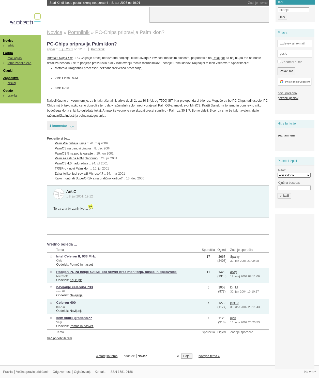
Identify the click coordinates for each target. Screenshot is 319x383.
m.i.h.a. (60, 306)
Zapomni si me (290, 62)
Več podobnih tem (59, 338)
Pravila (8, 372)
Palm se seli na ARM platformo (76, 158)
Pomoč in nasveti (82, 264)
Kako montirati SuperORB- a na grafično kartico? (89, 178)
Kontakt (100, 372)
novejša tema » (209, 356)
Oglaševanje (82, 372)
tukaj (97, 110)
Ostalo (8, 91)
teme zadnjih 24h (20, 63)
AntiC (71, 191)
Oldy (59, 260)
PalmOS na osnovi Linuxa (73, 148)
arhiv (11, 45)
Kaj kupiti (76, 280)
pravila (12, 95)
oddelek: (152, 356)
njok (233, 318)
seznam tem (286, 135)
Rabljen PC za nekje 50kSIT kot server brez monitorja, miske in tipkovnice (116, 272)
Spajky (235, 256)
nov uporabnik (287, 93)
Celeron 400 (66, 302)
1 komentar (58, 126)
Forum (8, 53)
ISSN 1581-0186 (121, 372)
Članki (7, 70)
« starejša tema (106, 356)
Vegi (59, 322)
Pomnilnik (97, 49)
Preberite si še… (58, 138)
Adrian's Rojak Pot (60, 58)
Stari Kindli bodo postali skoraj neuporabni (95, 3)
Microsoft (62, 276)
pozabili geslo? (288, 98)
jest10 (234, 303)
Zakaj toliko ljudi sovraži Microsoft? (79, 173)
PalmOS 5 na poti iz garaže (74, 153)
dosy (233, 272)
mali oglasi (15, 58)
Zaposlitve (11, 78)
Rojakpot (218, 58)
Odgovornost (62, 372)
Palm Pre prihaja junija (70, 143)
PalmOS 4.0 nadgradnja (71, 163)
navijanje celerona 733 (74, 287)
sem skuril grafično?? (74, 318)
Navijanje (76, 295)
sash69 (60, 291)
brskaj (12, 83)
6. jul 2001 (66, 49)
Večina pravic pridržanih (32, 372)
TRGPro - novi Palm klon (72, 168)
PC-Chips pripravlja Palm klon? (82, 44)
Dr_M (234, 287)
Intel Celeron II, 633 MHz (76, 256)
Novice (8, 40)
